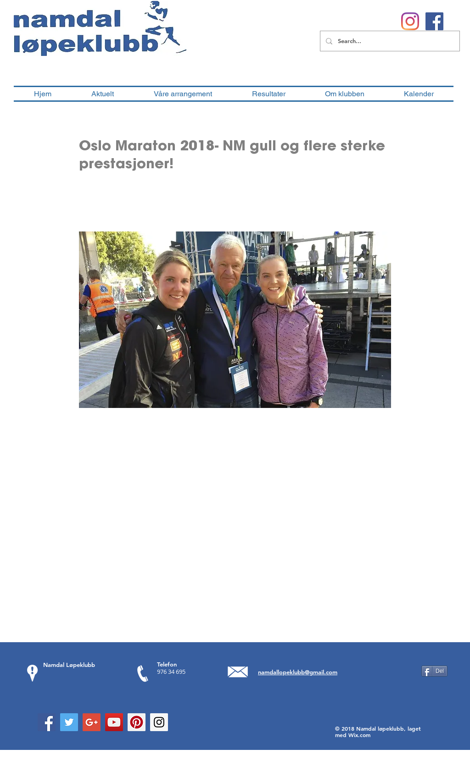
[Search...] (389, 41)
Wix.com (359, 734)
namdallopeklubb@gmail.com (297, 672)
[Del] (434, 671)
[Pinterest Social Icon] (136, 722)
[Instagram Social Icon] (159, 722)
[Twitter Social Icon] (69, 722)
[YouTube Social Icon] (114, 722)
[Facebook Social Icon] (47, 722)
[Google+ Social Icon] (92, 722)
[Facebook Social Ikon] (434, 21)
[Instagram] (410, 21)
